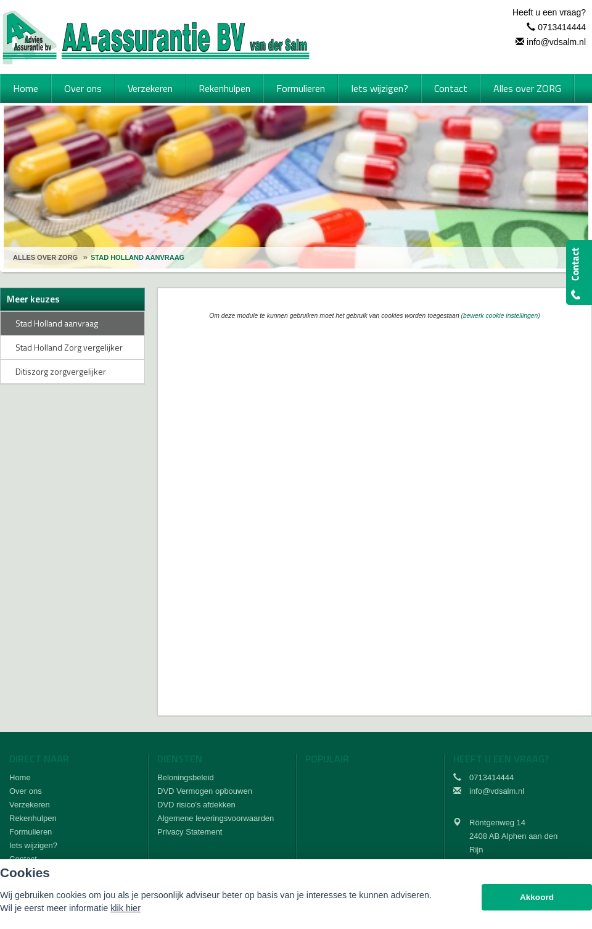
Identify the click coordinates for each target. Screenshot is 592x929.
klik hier (125, 908)
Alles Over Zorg (45, 257)
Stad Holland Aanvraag (137, 257)
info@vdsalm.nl (556, 42)
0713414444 (562, 27)
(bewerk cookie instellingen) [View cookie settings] (500, 315)
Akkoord (537, 897)
